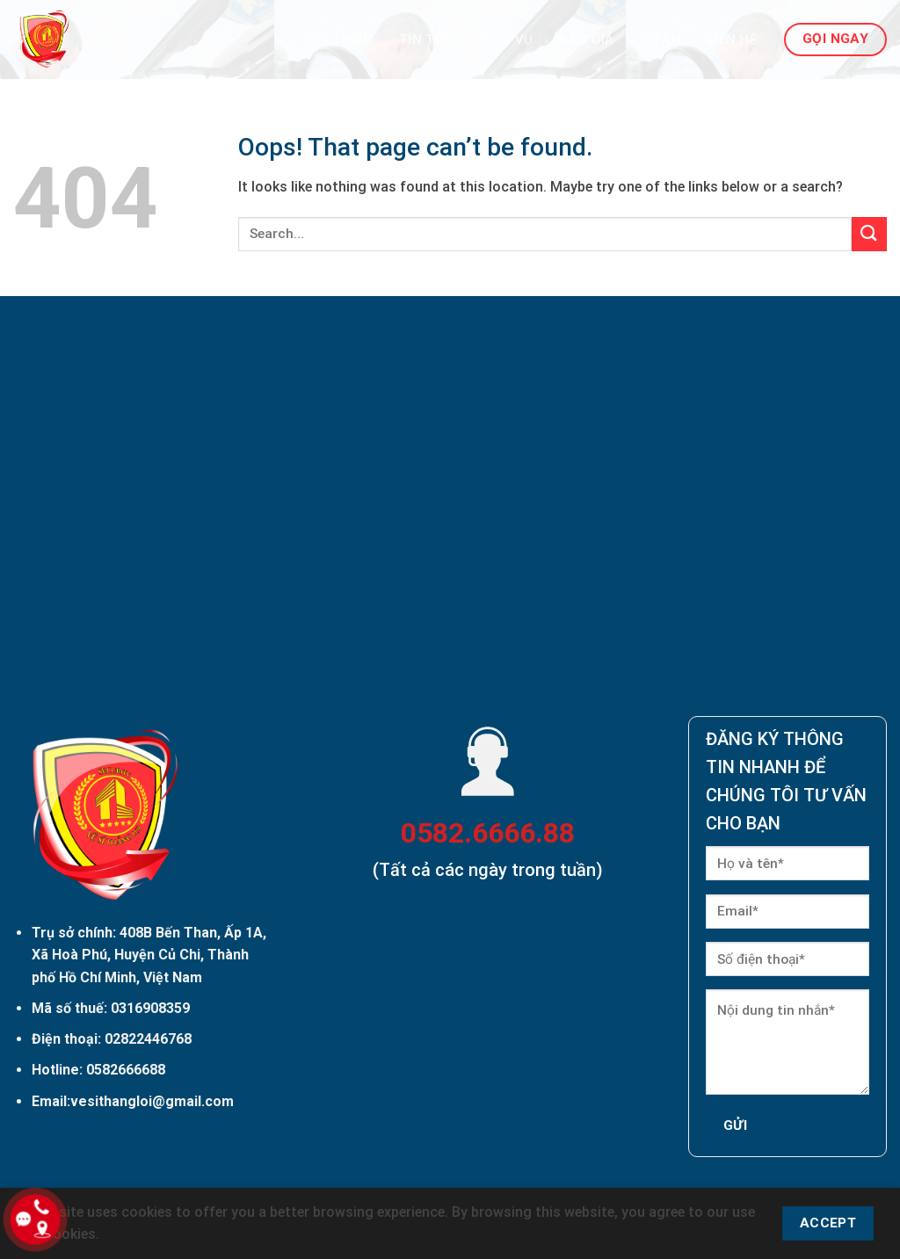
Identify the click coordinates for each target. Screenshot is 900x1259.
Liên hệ (733, 39)
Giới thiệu (337, 39)
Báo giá (586, 39)
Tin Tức (426, 39)
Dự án (660, 39)
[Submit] (869, 234)
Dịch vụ (506, 39)
